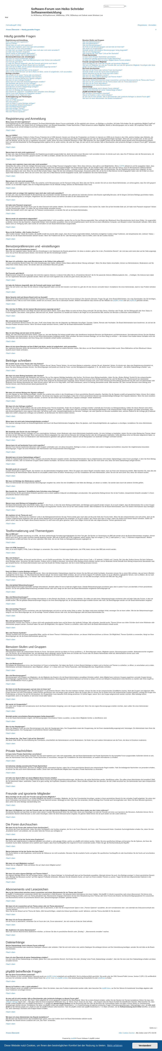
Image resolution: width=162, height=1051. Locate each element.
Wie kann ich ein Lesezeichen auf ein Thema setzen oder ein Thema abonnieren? (110, 82)
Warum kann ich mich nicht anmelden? (19, 48)
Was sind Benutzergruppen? (92, 45)
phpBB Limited (118, 300)
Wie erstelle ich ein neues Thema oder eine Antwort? (23, 75)
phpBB (73, 1038)
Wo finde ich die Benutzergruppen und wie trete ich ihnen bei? (103, 47)
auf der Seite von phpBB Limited (57, 978)
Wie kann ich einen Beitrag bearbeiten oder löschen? (23, 77)
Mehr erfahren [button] (115, 1045)
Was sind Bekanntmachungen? (16, 107)
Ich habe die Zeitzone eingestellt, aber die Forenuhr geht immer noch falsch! (31, 63)
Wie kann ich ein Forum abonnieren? (95, 83)
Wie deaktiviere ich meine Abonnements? (96, 85)
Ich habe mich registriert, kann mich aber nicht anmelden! (25, 47)
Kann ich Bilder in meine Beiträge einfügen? (20, 103)
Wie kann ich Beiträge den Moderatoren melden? (22, 90)
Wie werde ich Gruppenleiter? (93, 48)
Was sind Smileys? (12, 102)
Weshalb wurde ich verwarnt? (16, 88)
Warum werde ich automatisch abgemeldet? (20, 53)
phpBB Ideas (106, 988)
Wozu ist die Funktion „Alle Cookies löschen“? (21, 55)
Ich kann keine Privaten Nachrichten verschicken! (99, 57)
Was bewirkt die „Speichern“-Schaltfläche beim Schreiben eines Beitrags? (30, 92)
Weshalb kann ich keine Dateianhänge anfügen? (22, 87)
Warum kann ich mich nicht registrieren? (19, 45)
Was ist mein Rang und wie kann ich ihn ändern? (22, 70)
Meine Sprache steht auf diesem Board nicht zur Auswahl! (25, 65)
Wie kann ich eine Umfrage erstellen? (18, 80)
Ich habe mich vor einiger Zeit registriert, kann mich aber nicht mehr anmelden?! (32, 50)
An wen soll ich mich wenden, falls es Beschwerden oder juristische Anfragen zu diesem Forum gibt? (116, 97)
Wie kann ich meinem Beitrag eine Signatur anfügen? (24, 78)
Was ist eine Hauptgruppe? (92, 52)
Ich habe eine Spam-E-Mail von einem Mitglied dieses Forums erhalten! (107, 60)
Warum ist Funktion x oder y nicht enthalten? (98, 95)
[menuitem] (19, 25)
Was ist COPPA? (11, 43)
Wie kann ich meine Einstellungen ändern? (20, 58)
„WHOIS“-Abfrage (12, 1002)
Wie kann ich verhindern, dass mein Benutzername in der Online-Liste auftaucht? (33, 60)
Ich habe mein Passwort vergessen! (18, 52)
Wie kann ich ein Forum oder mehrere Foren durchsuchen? (102, 70)
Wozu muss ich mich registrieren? (17, 42)
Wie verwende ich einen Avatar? (16, 68)
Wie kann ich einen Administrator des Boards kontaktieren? (102, 98)
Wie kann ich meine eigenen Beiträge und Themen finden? (102, 77)
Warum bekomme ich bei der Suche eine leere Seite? (100, 73)
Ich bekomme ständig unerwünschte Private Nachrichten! (102, 58)
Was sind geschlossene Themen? (17, 110)
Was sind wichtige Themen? (15, 108)
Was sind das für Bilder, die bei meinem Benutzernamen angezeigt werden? (31, 67)
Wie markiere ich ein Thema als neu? (18, 95)
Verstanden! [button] (145, 1045)
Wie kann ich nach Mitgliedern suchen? (96, 75)
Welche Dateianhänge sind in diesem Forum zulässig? (101, 88)
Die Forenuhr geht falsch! (14, 62)
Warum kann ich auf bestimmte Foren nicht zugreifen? (24, 85)
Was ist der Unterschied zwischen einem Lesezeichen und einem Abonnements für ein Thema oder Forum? (119, 80)
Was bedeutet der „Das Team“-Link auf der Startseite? (101, 53)
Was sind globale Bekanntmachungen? (19, 105)
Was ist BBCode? (12, 98)
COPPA (121, 166)
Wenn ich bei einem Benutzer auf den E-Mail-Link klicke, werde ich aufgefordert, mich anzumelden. (39, 72)
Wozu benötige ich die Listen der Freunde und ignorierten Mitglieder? (106, 63)
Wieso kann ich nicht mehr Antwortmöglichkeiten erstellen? (25, 82)
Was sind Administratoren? (92, 42)
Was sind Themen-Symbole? (15, 111)
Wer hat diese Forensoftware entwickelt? (96, 93)
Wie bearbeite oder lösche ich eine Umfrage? (21, 83)
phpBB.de (132, 300)
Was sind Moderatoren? (91, 43)
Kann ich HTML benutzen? (15, 100)
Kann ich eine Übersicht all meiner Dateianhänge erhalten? (102, 90)
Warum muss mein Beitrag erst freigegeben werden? (23, 93)
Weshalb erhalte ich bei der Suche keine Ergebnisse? (100, 72)
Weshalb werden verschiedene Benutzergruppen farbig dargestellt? (105, 50)
